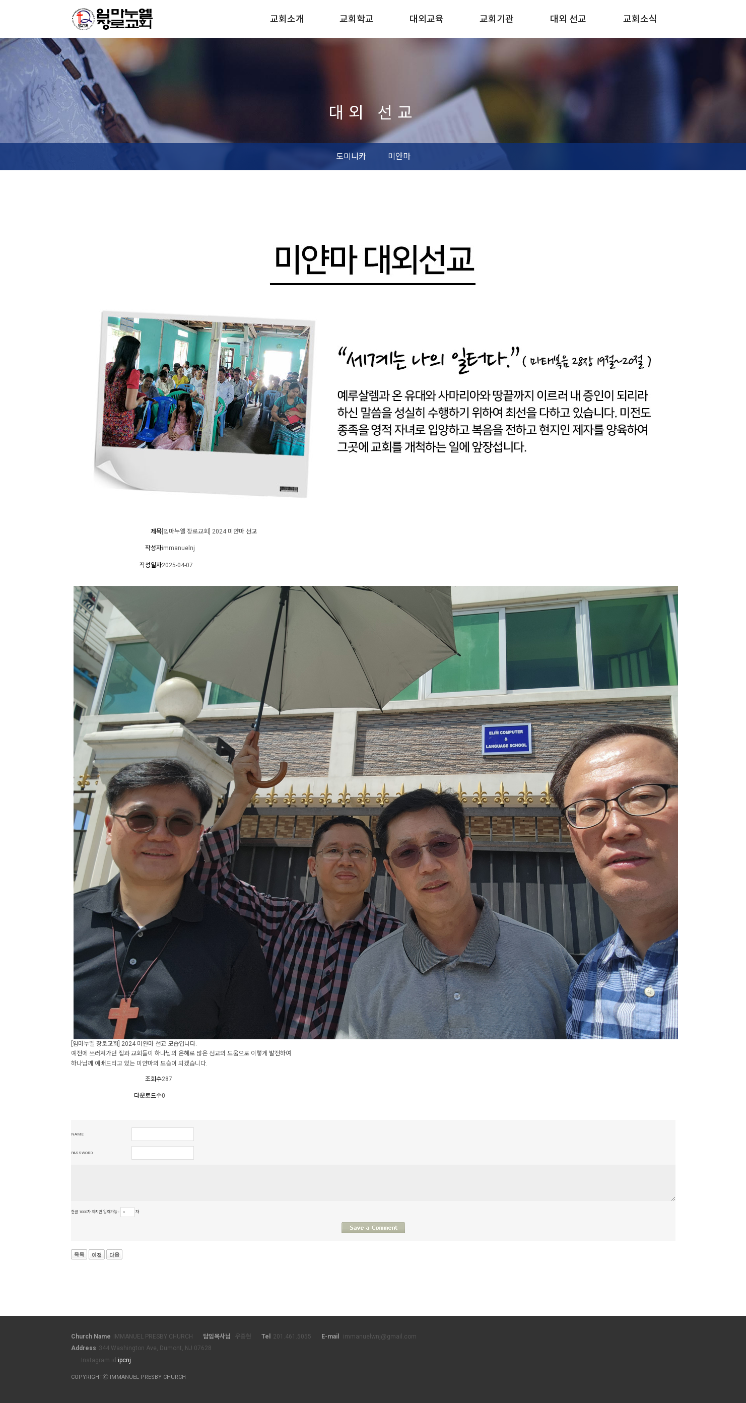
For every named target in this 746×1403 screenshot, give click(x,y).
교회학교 (357, 19)
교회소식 (640, 19)
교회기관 (497, 19)
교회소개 (287, 19)
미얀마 (399, 156)
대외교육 (427, 19)
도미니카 (351, 156)
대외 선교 (568, 19)
